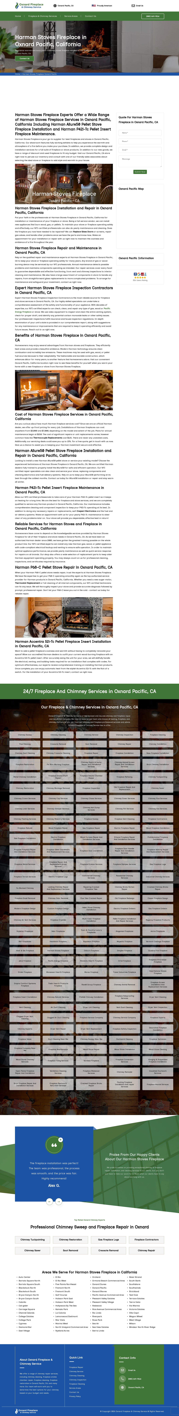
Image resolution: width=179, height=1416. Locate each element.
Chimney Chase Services (91, 798)
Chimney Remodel (124, 1072)
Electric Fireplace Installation (58, 838)
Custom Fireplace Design (58, 908)
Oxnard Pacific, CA (136, 1387)
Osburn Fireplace (91, 950)
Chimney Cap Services (58, 798)
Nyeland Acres (62, 1330)
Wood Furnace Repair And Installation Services (91, 838)
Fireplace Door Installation (91, 851)
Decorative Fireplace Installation (158, 1029)
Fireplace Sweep (91, 819)
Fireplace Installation (125, 753)
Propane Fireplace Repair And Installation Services (25, 851)
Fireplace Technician (157, 1039)
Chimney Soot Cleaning (25, 753)
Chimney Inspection (124, 735)
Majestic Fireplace (124, 941)
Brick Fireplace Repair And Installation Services (25, 1084)
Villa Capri (134, 1313)
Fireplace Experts (157, 1017)
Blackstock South (27, 1291)
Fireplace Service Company (91, 1017)
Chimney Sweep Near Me (91, 1039)
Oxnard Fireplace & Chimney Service (131, 1411)
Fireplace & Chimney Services (42, 16)
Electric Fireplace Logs (58, 877)
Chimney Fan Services (158, 809)
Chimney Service (91, 735)
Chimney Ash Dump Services (91, 808)
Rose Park (97, 1320)
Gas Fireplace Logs (158, 864)
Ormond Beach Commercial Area (108, 1280)
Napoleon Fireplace (91, 941)
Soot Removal (91, 744)
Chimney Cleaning (58, 735)
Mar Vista (60, 1320)
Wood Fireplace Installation (157, 828)
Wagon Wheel (135, 1316)
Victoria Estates (137, 1309)
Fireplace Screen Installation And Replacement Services (157, 984)
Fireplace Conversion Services (124, 1060)
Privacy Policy (75, 1396)
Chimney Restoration (25, 788)
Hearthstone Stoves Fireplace (157, 972)
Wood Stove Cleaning (158, 1049)
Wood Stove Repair (91, 1049)
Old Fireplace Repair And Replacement (124, 788)
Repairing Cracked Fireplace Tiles (91, 888)
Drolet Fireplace (25, 972)
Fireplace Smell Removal (25, 898)
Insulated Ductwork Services (158, 1072)
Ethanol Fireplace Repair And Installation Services (124, 838)
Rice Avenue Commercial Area (107, 1309)
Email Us (137, 5)
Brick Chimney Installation (158, 764)
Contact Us (90, 16)
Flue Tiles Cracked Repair (91, 898)
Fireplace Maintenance (58, 1049)
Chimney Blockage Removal (58, 788)
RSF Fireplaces (25, 941)
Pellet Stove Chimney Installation (91, 908)
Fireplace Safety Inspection (124, 1029)
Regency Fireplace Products (158, 920)
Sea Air (95, 1323)
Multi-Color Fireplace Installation (91, 920)
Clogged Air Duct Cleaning (58, 1017)
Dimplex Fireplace (124, 950)
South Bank (134, 1280)
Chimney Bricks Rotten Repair (124, 888)
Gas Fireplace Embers (157, 908)
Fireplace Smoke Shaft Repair (58, 777)
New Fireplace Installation (158, 753)
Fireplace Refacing (124, 777)
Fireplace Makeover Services (91, 1072)
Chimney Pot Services (124, 809)
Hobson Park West (64, 1302)
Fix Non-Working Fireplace (58, 764)
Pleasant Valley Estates (103, 1298)
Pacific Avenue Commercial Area (108, 1295)
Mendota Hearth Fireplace (91, 961)
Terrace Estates (136, 1298)
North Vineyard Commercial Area (71, 1327)
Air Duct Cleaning (58, 1007)
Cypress (22, 1323)
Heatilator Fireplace (58, 941)
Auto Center (24, 1277)
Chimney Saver (157, 788)
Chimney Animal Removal (124, 984)
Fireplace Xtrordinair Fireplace (158, 961)
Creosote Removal (58, 744)
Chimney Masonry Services (58, 819)
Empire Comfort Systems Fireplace (25, 984)
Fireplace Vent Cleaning (124, 819)
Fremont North (62, 1288)
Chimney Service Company (124, 1017)
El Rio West (60, 1280)
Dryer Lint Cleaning (91, 1007)
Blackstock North (27, 1288)
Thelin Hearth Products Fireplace (58, 984)
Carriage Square (27, 1309)
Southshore (134, 1284)
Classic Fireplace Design (158, 898)
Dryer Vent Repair (58, 1029)
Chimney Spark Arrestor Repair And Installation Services (91, 764)
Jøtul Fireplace (25, 961)
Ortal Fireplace (124, 961)
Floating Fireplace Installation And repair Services (124, 1084)
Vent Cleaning (25, 1007)
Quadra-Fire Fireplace (157, 950)
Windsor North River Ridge (142, 1327)
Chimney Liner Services (25, 809)
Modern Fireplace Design (24, 908)
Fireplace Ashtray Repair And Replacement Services (158, 851)
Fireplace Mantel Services (158, 1084)
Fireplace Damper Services (124, 864)
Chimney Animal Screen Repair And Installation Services (124, 764)
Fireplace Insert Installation (25, 997)
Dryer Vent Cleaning (157, 997)
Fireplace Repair (91, 753)
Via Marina (134, 1305)
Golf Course (61, 1295)
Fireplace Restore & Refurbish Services (58, 1084)
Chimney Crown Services (24, 798)
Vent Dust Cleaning (124, 1007)
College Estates (26, 1316)
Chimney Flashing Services (25, 819)
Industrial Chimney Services (158, 877)
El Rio (58, 1277)
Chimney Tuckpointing (157, 777)
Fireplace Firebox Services (91, 864)
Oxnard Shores (99, 1291)
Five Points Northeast (65, 1284)
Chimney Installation (157, 744)
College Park (25, 1320)
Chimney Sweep (25, 735)
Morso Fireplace (91, 972)
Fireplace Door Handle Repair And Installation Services (124, 850)
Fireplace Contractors (157, 819)
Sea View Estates (100, 1327)
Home (18, 16)
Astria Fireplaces (158, 931)
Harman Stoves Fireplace (58, 950)
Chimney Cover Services (124, 798)
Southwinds (135, 1288)
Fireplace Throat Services (25, 877)
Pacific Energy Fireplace (58, 961)
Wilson (132, 1323)
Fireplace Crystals (58, 920)
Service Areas (71, 16)
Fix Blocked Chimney (25, 888)
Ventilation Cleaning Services (58, 1072)
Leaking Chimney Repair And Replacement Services (58, 888)
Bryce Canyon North (29, 1295)
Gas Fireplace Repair (91, 828)
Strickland (134, 1291)
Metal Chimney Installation (24, 777)
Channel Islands (26, 1313)
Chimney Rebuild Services (58, 997)
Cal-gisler (23, 1305)
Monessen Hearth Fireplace (58, 972)
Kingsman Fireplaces (124, 931)
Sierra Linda (98, 1330)
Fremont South (62, 1291)
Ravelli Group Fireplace (91, 984)
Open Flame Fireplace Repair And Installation (25, 1072)
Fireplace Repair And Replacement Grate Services (58, 864)
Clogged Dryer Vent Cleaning (24, 1017)
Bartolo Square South (29, 1284)
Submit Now (140, 172)
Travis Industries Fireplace (124, 972)
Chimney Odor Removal (58, 898)
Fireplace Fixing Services (58, 1061)
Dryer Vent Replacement (91, 1029)
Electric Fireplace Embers (124, 908)
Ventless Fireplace (91, 1061)
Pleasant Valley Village (103, 1302)
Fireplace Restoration (25, 764)
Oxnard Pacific (99, 1288)
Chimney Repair (124, 744)
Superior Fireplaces (25, 931)
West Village (135, 1320)
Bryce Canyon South (29, 1298)
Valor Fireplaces (58, 931)
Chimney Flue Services (157, 798)
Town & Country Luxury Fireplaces (91, 931)
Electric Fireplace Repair (124, 828)
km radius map (140, 219)
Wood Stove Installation (124, 1049)
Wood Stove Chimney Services (25, 1060)
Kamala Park (61, 1309)
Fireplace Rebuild (25, 828)
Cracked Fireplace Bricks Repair (91, 1084)
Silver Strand (135, 1277)
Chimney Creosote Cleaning (58, 753)
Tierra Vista (134, 1302)
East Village (24, 1330)
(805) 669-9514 (152, 16)
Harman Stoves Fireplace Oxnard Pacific (39, 74)
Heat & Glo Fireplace (25, 950)
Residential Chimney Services (124, 877)
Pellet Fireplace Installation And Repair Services (124, 920)
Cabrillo (22, 1302)
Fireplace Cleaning (158, 735)
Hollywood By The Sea (66, 1305)
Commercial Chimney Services (91, 877)
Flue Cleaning (25, 744)
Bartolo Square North (29, 1280)
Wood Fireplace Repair (58, 828)
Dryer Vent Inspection (157, 1007)
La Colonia (60, 1313)
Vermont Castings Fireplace (158, 941)
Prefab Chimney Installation (91, 997)
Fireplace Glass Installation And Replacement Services (58, 851)
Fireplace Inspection (91, 788)
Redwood (96, 1305)
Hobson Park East (64, 1298)
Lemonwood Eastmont (66, 1316)
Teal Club (133, 1295)
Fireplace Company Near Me (24, 1049)
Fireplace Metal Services (25, 864)
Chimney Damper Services (58, 809)
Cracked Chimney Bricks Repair (157, 888)
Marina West (61, 1323)
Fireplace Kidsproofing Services (124, 997)
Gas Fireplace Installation (25, 838)
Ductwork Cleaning (124, 1039)
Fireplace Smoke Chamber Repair (91, 777)
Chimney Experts (25, 1029)
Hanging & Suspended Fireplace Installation (157, 1060)
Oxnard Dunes (99, 1284)
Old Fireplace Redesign (124, 898)
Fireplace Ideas (24, 1039)
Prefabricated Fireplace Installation (158, 838)
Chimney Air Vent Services (25, 920)
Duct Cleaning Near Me (58, 1039)
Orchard (96, 1277)
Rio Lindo (96, 1313)
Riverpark (97, 1316)
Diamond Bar (25, 1327)
